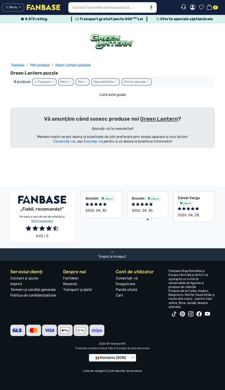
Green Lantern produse (73, 65)
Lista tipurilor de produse (125, 370)
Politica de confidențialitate (33, 295)
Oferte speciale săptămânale (184, 19)
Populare (44, 82)
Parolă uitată (126, 290)
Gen (82, 82)
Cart (119, 295)
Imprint (16, 284)
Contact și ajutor (24, 278)
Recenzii (70, 284)
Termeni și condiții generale (33, 290)
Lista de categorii (94, 370)
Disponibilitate (105, 82)
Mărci (66, 82)
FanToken (70, 278)
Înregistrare (125, 284)
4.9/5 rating (34, 19)
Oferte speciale (136, 82)
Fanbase (17, 65)
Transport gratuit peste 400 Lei (109, 19)
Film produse (40, 65)
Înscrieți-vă (93, 141)
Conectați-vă (64, 141)
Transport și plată (77, 290)
